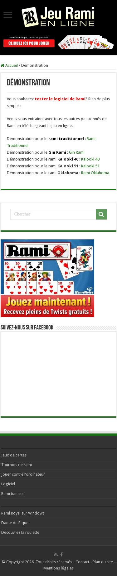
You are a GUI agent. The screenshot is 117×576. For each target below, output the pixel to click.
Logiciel (8, 484)
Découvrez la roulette (20, 532)
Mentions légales (58, 568)
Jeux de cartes (14, 455)
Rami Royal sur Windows (23, 513)
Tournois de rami (16, 464)
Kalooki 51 (90, 166)
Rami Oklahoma (95, 172)
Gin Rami (77, 152)
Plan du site (103, 562)
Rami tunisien (13, 493)
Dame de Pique (14, 522)
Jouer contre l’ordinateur (23, 474)
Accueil (9, 65)
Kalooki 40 (90, 159)
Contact (82, 562)
